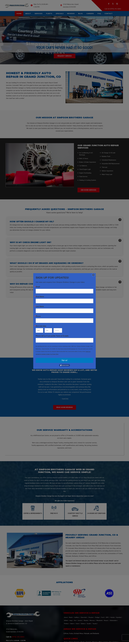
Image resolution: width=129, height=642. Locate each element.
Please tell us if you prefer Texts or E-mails (52, 336)
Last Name (40, 306)
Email (38, 287)
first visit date (41, 326)
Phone (38, 316)
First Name (40, 296)
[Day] (48, 330)
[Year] (58, 330)
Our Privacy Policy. (54, 354)
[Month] (39, 330)
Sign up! (65, 360)
